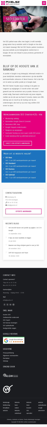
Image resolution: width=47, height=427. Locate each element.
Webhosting (6, 405)
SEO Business (9, 169)
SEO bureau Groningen (10, 323)
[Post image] (6, 227)
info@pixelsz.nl (12, 205)
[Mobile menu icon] (44, 3)
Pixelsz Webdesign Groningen (32, 419)
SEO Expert (6, 320)
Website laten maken (17, 405)
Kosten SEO (6, 315)
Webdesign (6, 402)
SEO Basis (8, 158)
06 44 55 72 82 (12, 202)
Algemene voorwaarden (10, 355)
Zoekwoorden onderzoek (11, 317)
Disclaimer (6, 358)
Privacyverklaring (8, 353)
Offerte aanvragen (23, 211)
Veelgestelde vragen (9, 328)
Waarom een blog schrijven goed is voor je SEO (24, 245)
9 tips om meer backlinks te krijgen (20, 238)
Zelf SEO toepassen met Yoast (18, 253)
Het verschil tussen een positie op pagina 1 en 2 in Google (25, 229)
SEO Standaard (10, 163)
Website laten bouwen (28, 405)
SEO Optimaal (10, 175)
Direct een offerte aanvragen (18, 143)
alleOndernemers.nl (28, 136)
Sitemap (5, 361)
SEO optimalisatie (8, 325)
